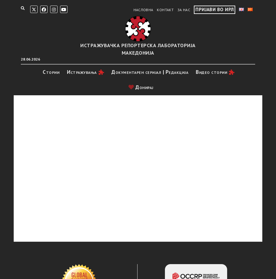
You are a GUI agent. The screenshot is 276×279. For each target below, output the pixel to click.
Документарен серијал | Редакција (149, 72)
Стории (51, 72)
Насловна (143, 9)
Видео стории (211, 72)
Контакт (165, 9)
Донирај (141, 87)
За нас (183, 9)
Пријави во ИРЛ (214, 9)
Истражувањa (82, 72)
